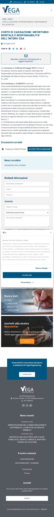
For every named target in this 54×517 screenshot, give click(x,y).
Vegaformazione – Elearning (27, 463)
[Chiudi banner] (50, 232)
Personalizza (27, 282)
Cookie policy (27, 469)
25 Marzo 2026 (27, 422)
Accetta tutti (27, 275)
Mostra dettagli (41, 268)
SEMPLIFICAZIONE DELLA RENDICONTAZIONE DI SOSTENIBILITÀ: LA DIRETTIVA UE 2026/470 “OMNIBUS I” (27, 427)
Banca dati (11, 296)
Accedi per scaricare (40, 149)
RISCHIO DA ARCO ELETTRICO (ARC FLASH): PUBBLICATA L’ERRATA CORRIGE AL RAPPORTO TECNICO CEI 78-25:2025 (27, 439)
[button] (4, 48)
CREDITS (44, 509)
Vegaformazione (27, 459)
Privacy (27, 473)
